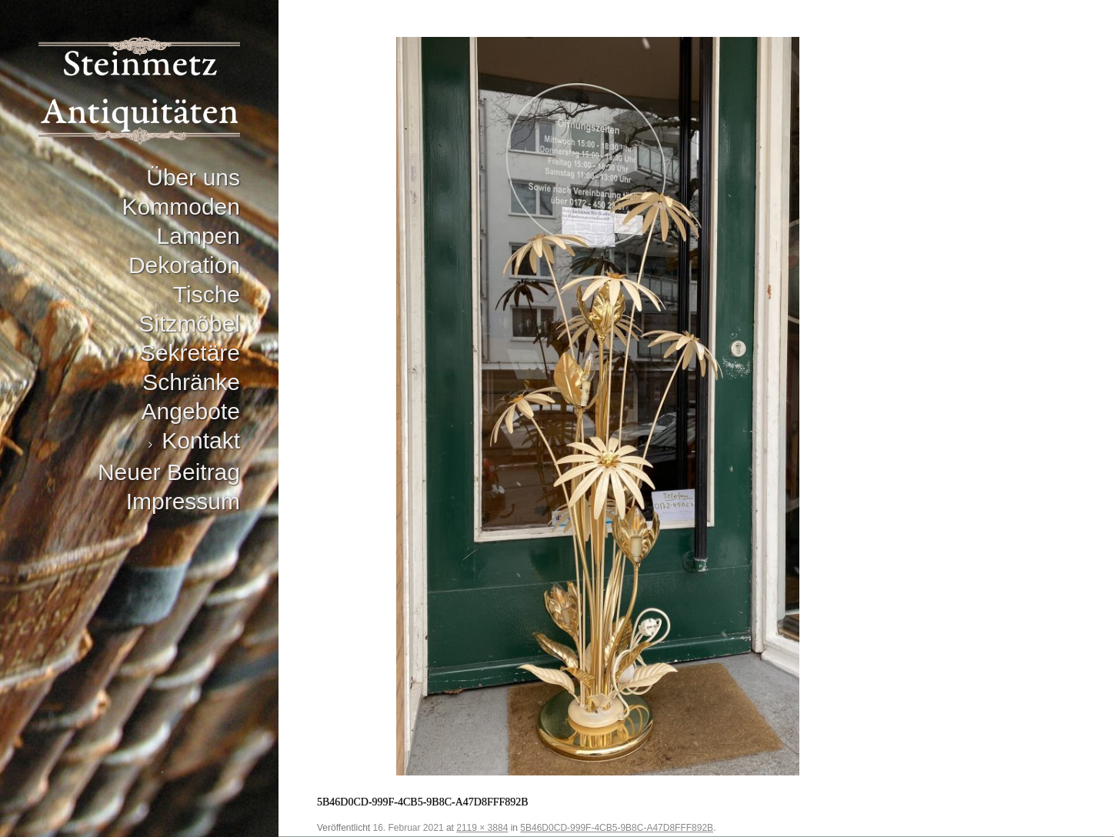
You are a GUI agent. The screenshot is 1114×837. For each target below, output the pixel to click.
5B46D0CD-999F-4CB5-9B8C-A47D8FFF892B (616, 827)
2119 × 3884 (482, 827)
